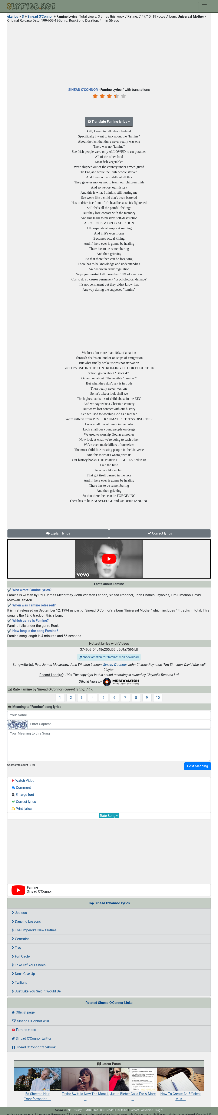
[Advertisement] (109, 54)
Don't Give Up (23, 974)
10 (158, 698)
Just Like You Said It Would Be (36, 991)
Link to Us (121, 1110)
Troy (16, 948)
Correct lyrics (160, 533)
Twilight (19, 983)
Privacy (77, 1110)
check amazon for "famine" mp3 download (109, 657)
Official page (23, 1012)
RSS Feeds (106, 1110)
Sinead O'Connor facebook (34, 1047)
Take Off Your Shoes (29, 965)
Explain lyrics (58, 533)
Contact (134, 1110)
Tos (96, 1110)
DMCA (88, 1110)
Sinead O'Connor (40, 16)
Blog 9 (159, 1110)
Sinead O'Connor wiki (30, 1021)
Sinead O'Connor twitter (31, 1038)
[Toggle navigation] (204, 6)
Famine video (24, 1030)
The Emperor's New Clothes (34, 930)
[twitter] (69, 1110)
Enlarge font (23, 795)
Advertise (147, 1110)
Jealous (19, 913)
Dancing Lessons (26, 921)
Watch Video (23, 781)
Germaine (21, 939)
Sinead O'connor (115, 665)
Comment (21, 788)
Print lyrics (22, 809)
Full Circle (21, 956)
